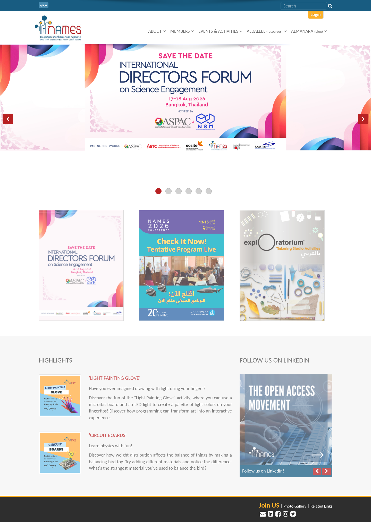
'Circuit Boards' (108, 433)
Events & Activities (220, 31)
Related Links (321, 506)
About (157, 31)
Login (315, 14)
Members (182, 31)
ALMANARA (309, 31)
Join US (269, 505)
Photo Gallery (294, 506)
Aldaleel (267, 31)
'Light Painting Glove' (114, 376)
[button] (8, 119)
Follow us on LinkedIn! (263, 469)
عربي (43, 4)
